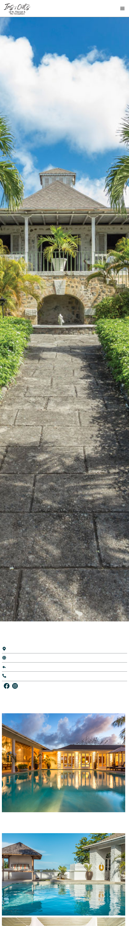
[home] (15, 8)
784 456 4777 (18, 676)
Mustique (14, 649)
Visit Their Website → (23, 658)
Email (12, 667)
